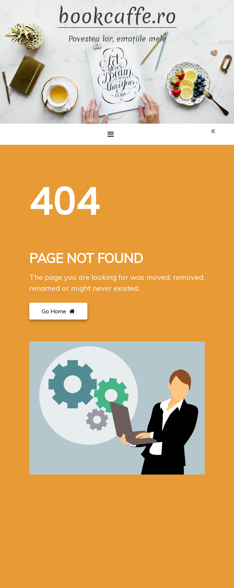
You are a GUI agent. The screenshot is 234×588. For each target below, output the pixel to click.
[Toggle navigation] (110, 134)
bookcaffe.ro (117, 16)
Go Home (58, 311)
